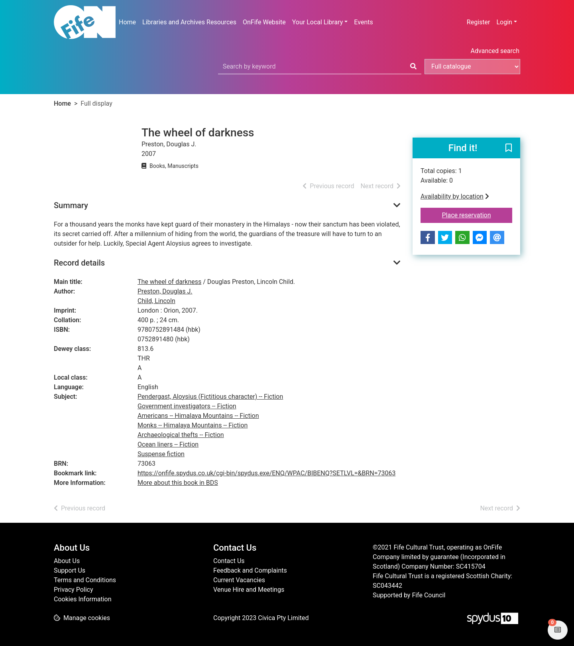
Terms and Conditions (85, 580)
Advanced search (495, 51)
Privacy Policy (73, 589)
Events (363, 22)
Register (478, 22)
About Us (67, 561)
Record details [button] (79, 263)
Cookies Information (83, 599)
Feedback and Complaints (250, 570)
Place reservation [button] (477, 214)
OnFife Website (264, 22)
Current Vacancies (239, 580)
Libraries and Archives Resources (189, 22)
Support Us (69, 570)
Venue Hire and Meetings (248, 589)
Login (504, 22)
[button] (508, 148)
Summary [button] (71, 205)
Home (127, 22)
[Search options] (472, 66)
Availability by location (455, 196)
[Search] (413, 66)
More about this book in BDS (178, 482)
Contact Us (229, 561)
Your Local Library (317, 22)
